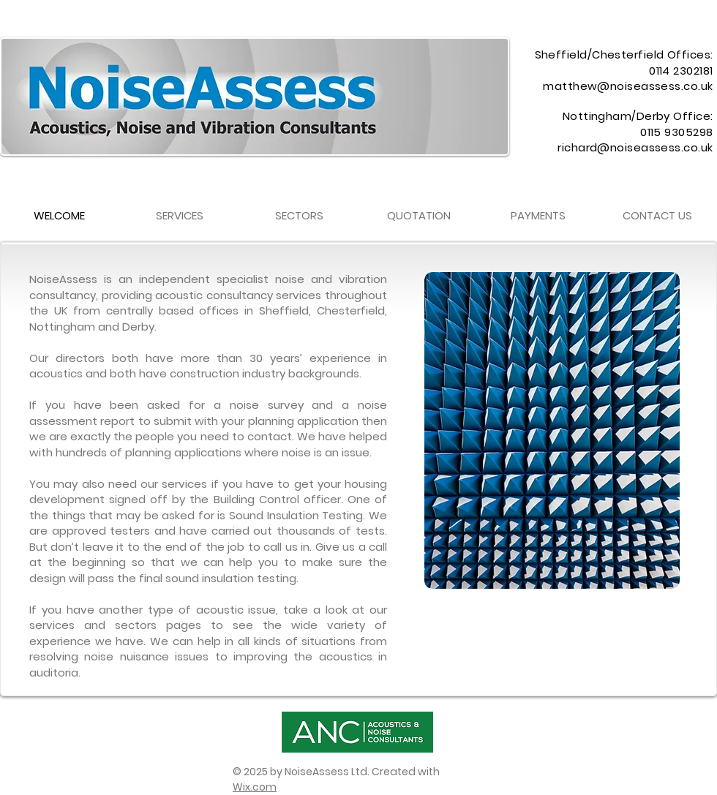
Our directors (67, 358)
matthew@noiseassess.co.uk (628, 86)
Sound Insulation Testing (296, 515)
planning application (303, 421)
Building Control (256, 499)
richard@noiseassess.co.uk (635, 147)
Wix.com (255, 787)
